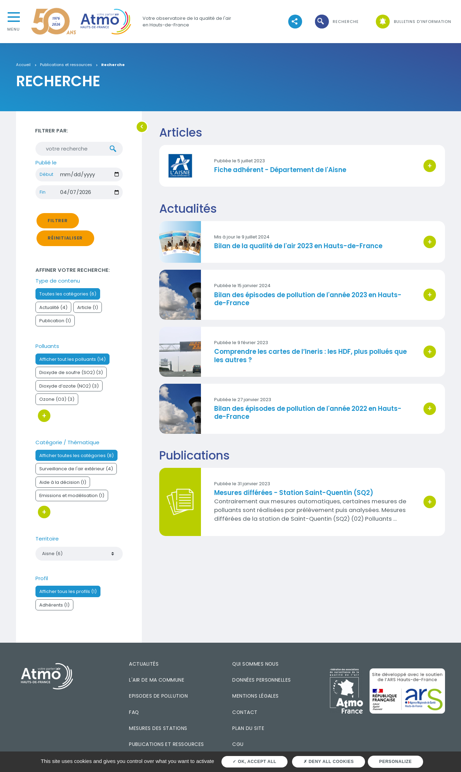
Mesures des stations (158, 728)
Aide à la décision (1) (62, 482)
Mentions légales (255, 696)
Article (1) (87, 307)
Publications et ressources (66, 65)
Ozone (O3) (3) (56, 400)
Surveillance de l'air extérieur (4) (76, 469)
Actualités (144, 664)
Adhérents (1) (54, 605)
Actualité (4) (53, 307)
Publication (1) (55, 321)
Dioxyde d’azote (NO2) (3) (69, 386)
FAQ (134, 712)
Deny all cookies (329, 761)
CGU (237, 744)
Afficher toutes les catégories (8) (76, 456)
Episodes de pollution (158, 696)
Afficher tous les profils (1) (68, 591)
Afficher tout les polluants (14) (72, 359)
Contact (244, 712)
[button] (336, 21)
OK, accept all (254, 761)
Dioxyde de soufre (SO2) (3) (71, 373)
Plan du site (248, 728)
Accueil (23, 65)
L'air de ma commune (156, 680)
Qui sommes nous (255, 664)
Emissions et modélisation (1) (71, 496)
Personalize (395, 761)
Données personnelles (261, 680)
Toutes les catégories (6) (67, 294)
